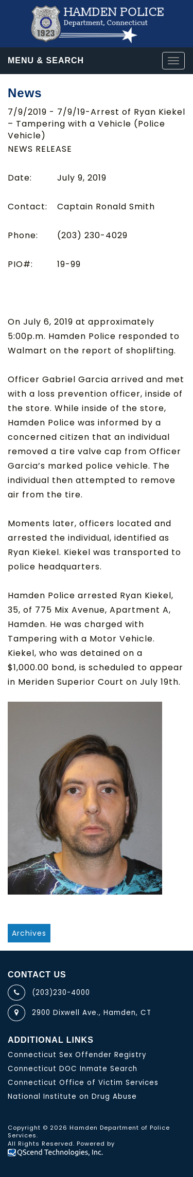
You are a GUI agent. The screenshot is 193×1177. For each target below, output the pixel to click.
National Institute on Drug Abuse (72, 1096)
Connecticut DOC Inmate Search (72, 1069)
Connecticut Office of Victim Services (83, 1082)
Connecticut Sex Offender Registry (77, 1055)
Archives (29, 933)
